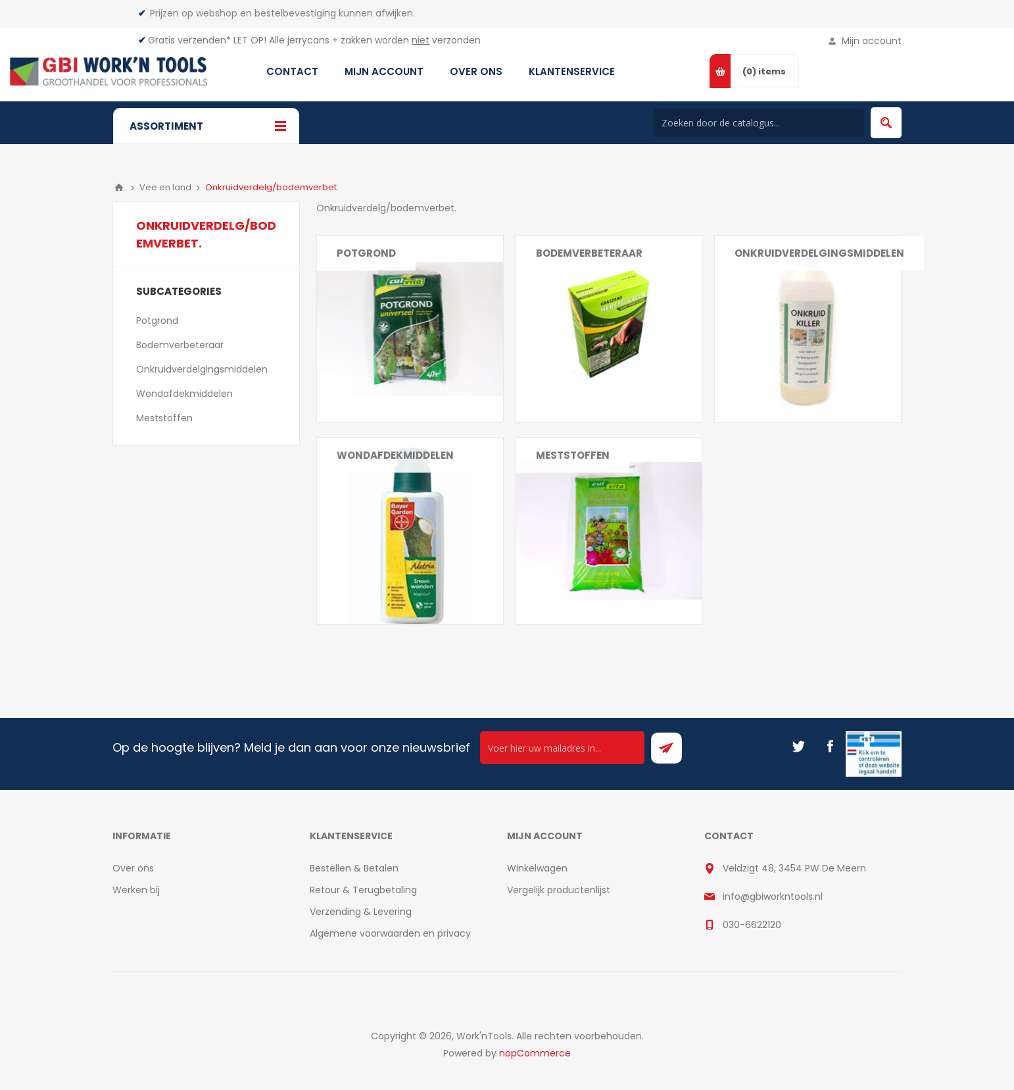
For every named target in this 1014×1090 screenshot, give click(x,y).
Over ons (133, 868)
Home (119, 187)
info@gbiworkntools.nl (773, 896)
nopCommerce (535, 1053)
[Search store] (759, 123)
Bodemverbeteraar (589, 253)
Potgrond (366, 253)
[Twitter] (798, 746)
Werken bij (136, 889)
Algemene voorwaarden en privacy (390, 933)
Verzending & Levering (361, 911)
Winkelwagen (537, 868)
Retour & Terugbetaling (363, 889)
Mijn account (872, 40)
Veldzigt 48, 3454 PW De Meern (794, 868)
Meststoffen (573, 455)
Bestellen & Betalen (354, 868)
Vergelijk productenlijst (558, 889)
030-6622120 (752, 924)
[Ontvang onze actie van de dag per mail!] (562, 747)
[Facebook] (829, 746)
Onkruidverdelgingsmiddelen (819, 253)
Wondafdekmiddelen (395, 455)
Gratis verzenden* (189, 40)
